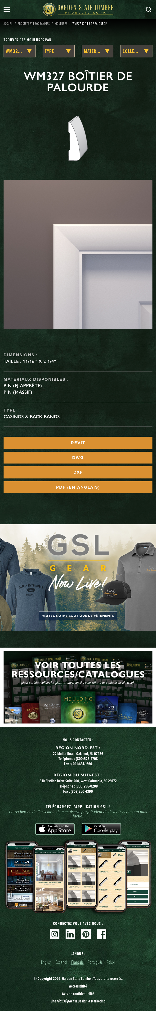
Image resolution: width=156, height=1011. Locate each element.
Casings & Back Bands (32, 416)
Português (95, 962)
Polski (111, 962)
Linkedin (70, 934)
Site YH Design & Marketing (78, 1001)
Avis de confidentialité (78, 994)
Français (77, 962)
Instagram (54, 934)
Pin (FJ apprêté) (23, 385)
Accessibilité (78, 986)
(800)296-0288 (87, 786)
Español (61, 962)
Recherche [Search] (148, 9)
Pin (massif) (18, 392)
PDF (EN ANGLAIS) (78, 487)
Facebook (101, 934)
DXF (78, 472)
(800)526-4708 (87, 759)
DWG (78, 457)
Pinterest (86, 934)
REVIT (78, 443)
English (46, 962)
